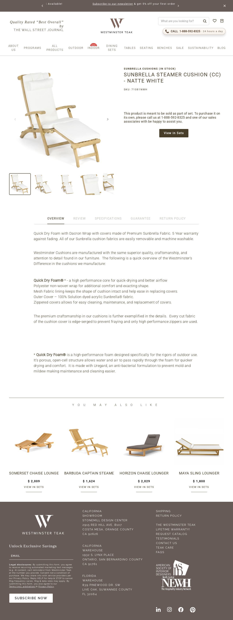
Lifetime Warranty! (173, 529)
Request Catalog (171, 534)
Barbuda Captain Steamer (89, 473)
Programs (32, 48)
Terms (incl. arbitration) (22, 586)
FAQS (160, 552)
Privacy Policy (46, 586)
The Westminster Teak (176, 525)
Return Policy (169, 515)
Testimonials (167, 538)
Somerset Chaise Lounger (34, 473)
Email (15, 555)
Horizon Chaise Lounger (144, 473)
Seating (146, 48)
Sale (180, 48)
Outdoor (76, 48)
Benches (164, 48)
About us (13, 48)
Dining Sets (112, 48)
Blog (222, 48)
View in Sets (174, 133)
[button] (42, 6)
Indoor (94, 48)
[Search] (204, 21)
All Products (54, 48)
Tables (130, 48)
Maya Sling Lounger (199, 473)
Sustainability (201, 48)
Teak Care (165, 547)
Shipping (163, 511)
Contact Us (166, 543)
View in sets (34, 487)
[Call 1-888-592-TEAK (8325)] (194, 31)
